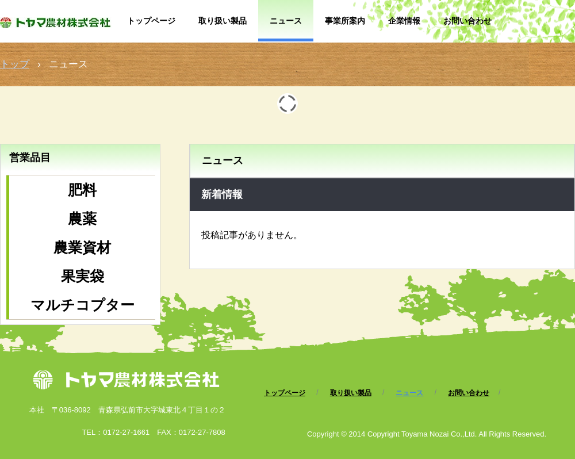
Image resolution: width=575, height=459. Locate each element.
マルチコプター (82, 305)
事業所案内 (345, 20)
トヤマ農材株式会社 (58, 27)
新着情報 (222, 194)
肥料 (82, 190)
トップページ (151, 20)
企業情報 (404, 20)
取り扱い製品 (222, 20)
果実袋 (82, 276)
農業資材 (82, 247)
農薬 (82, 219)
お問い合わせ (467, 20)
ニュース (286, 20)
